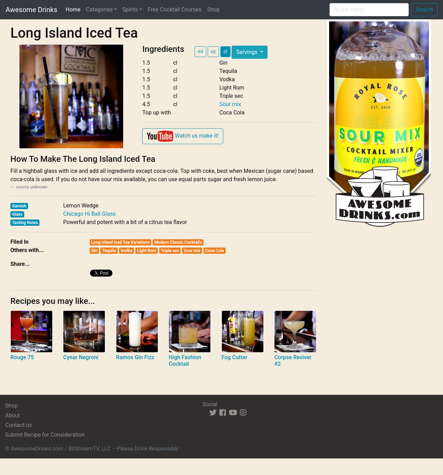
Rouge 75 (22, 357)
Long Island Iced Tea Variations (120, 242)
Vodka (126, 250)
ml (200, 51)
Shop (213, 9)
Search (424, 9)
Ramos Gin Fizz (135, 357)
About (12, 415)
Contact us (18, 425)
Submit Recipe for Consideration (44, 434)
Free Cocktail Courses (174, 9)
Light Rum (146, 250)
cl (225, 51)
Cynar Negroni (80, 357)
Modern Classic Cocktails (178, 242)
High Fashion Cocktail (185, 360)
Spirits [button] (130, 9)
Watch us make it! (182, 136)
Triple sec (170, 250)
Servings (247, 52)
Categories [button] (99, 9)
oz (213, 51)
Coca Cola (214, 250)
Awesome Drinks (31, 10)
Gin (94, 250)
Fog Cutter (234, 357)
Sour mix (230, 104)
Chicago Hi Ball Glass (89, 214)
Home (74, 9)
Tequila (109, 250)
